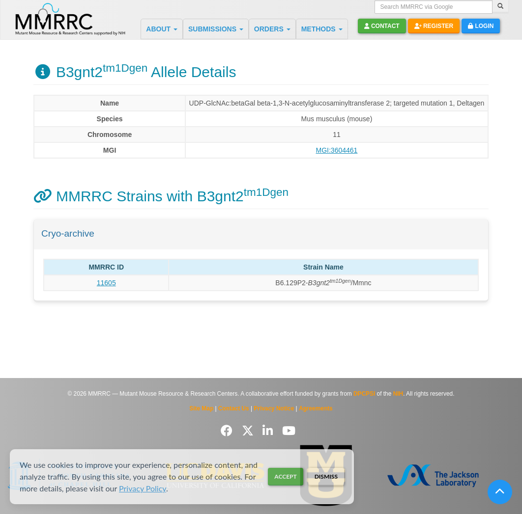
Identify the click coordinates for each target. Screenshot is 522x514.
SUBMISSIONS (215, 29)
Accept (285, 476)
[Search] (500, 7)
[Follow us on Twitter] (249, 430)
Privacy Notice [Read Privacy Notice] (274, 408)
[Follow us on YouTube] (288, 430)
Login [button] (480, 26)
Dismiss (326, 476)
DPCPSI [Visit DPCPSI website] (364, 393)
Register (434, 26)
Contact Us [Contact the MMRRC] (233, 408)
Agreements (316, 408)
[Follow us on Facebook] (228, 430)
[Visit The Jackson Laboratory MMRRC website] (433, 475)
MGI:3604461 (337, 150)
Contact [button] (382, 26)
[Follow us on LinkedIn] (269, 430)
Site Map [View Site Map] (201, 408)
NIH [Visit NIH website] (398, 393)
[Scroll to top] (500, 492)
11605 (106, 283)
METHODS (322, 29)
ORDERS (272, 29)
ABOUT (161, 29)
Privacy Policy (142, 488)
